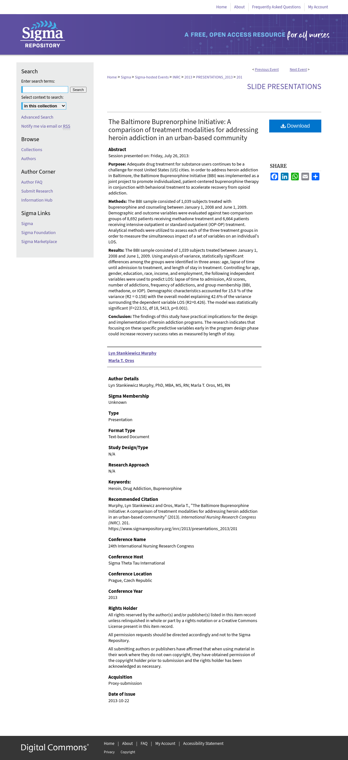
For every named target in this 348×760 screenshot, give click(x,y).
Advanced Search (37, 117)
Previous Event (267, 69)
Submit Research (37, 191)
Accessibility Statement (203, 743)
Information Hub (36, 200)
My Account (165, 743)
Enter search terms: (38, 81)
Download (295, 126)
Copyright (128, 752)
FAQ (144, 743)
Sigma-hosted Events (152, 77)
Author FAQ (31, 182)
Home (112, 77)
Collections (31, 150)
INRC (177, 77)
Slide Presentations (284, 86)
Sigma (126, 77)
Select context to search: (42, 97)
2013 (188, 77)
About (127, 743)
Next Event (298, 69)
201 (240, 77)
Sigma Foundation (38, 233)
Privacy (109, 752)
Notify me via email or (45, 126)
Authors (28, 159)
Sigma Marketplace (39, 242)
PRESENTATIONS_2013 (215, 77)
